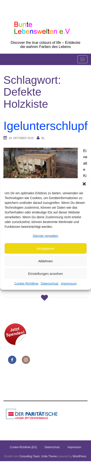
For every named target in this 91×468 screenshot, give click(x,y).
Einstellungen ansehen (45, 273)
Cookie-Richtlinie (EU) (23, 447)
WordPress (79, 456)
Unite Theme (49, 456)
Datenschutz (49, 283)
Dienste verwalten (45, 236)
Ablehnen (45, 261)
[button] (84, 184)
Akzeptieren (45, 248)
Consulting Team (29, 456)
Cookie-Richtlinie (26, 283)
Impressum (69, 283)
